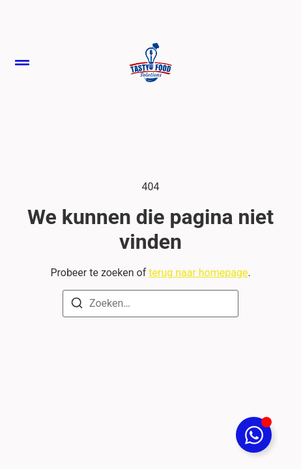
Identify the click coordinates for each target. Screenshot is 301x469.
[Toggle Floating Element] (254, 435)
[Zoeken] (77, 305)
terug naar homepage (198, 272)
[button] (22, 62)
